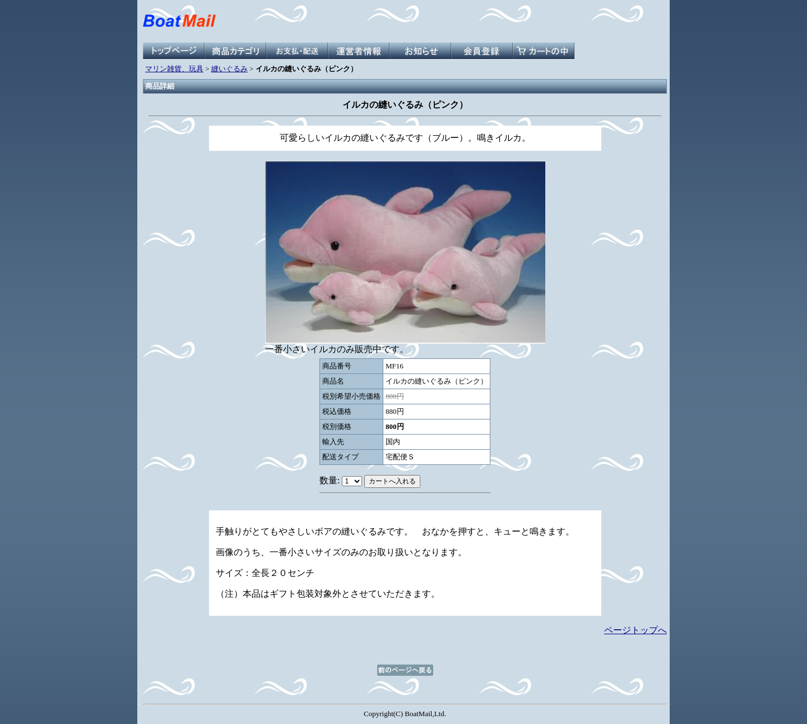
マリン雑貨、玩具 (174, 68)
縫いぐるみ (229, 68)
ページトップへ (635, 630)
